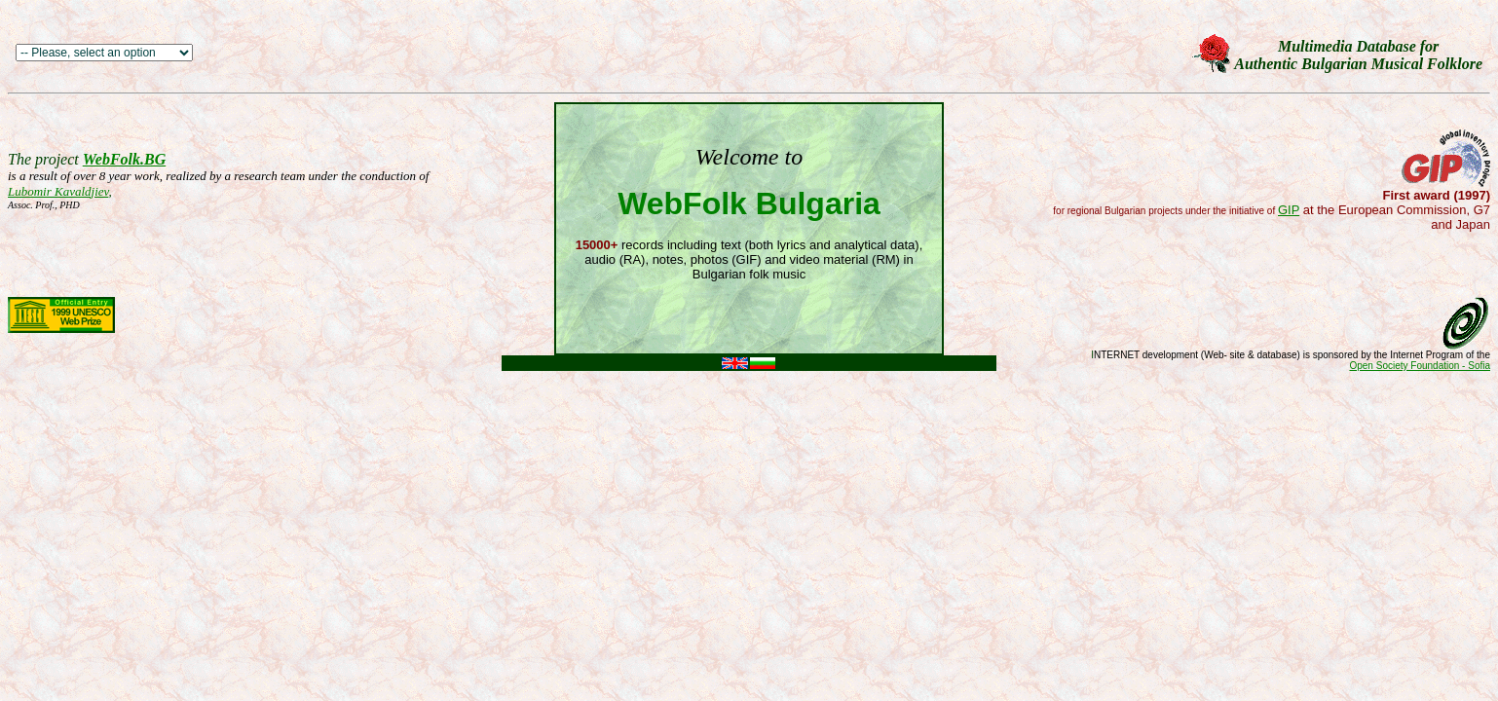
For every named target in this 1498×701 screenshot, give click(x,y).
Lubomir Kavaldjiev (58, 191)
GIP (1288, 210)
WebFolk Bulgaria (749, 203)
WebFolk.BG (124, 159)
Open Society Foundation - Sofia (1419, 365)
